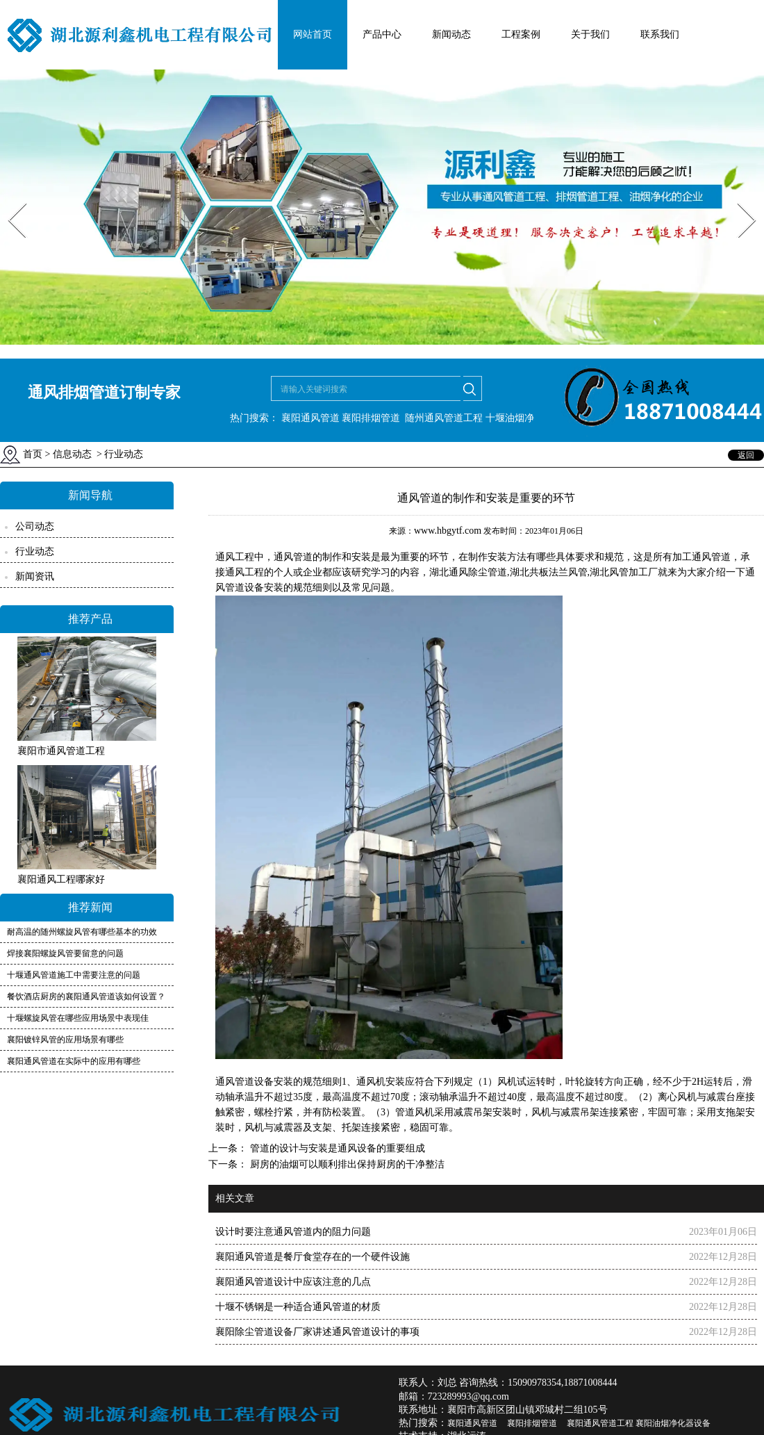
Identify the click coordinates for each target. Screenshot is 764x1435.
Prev (9, 198)
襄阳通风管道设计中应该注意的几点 (293, 1282)
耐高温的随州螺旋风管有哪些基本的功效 (82, 932)
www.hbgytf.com (447, 530)
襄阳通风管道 (310, 418)
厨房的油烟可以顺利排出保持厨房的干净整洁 (346, 1164)
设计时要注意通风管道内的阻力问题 (293, 1232)
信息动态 (72, 454)
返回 (746, 455)
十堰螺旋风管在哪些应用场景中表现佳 (78, 1018)
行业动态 (34, 551)
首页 (32, 454)
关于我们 (590, 34)
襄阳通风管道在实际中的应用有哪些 (73, 1061)
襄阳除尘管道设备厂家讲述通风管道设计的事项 (317, 1332)
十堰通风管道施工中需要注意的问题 (73, 975)
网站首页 (312, 34)
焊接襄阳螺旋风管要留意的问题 (65, 953)
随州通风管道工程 (444, 418)
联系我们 (659, 34)
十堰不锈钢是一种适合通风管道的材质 (298, 1307)
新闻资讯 (34, 576)
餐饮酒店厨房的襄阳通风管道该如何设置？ (86, 996)
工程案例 (520, 34)
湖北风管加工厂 (624, 572)
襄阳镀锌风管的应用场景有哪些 (65, 1039)
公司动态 (34, 526)
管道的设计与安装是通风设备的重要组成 (336, 1148)
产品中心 (382, 34)
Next (738, 198)
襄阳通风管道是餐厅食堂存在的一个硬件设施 (312, 1257)
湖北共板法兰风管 (549, 572)
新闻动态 (451, 34)
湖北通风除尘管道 (468, 572)
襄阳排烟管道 (371, 418)
